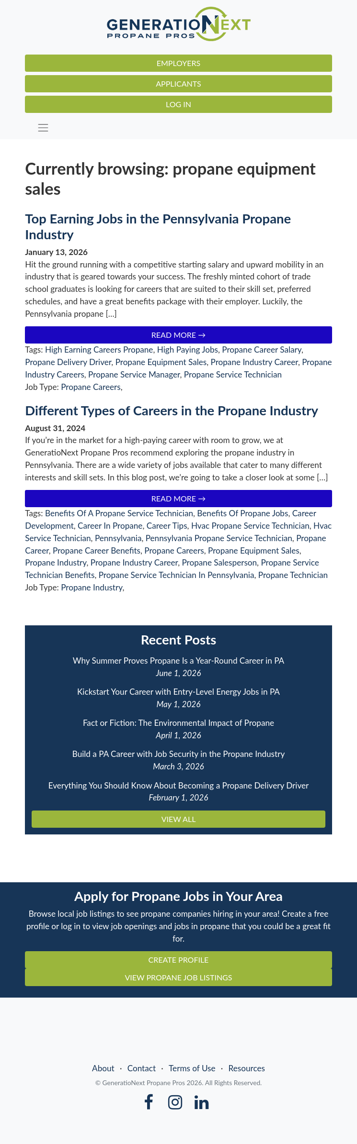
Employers (179, 62)
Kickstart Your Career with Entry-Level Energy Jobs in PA (178, 692)
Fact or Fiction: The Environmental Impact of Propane (178, 723)
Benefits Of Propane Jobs (242, 513)
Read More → (178, 334)
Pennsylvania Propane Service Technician (219, 538)
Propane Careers (90, 387)
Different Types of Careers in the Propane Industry (171, 410)
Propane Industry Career (254, 362)
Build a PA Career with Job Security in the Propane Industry (178, 754)
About (103, 1068)
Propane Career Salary (261, 349)
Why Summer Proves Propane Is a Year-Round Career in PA (178, 660)
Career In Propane (110, 526)
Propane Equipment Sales (161, 362)
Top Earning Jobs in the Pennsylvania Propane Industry (158, 226)
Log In (178, 104)
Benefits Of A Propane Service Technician (119, 513)
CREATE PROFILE (179, 959)
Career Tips (167, 526)
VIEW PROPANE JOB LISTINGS (178, 977)
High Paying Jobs (187, 349)
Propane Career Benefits (96, 550)
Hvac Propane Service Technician (250, 526)
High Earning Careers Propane (99, 349)
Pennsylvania (118, 538)
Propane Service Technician (233, 374)
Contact (141, 1068)
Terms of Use (192, 1068)
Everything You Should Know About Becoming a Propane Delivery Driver (178, 785)
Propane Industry (55, 562)
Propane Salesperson (219, 562)
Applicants (178, 83)
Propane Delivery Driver (68, 362)
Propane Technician (293, 575)
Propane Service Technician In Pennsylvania (176, 575)
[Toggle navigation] (182, 128)
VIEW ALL (178, 818)
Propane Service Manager (134, 374)
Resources (247, 1068)
